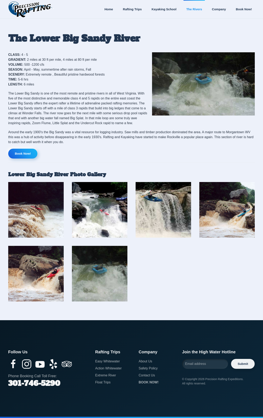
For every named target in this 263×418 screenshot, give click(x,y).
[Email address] (204, 364)
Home (108, 9)
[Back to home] (31, 9)
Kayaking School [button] (164, 9)
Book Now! (244, 9)
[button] (36, 210)
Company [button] (219, 9)
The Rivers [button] (194, 9)
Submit (242, 363)
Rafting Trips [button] (132, 9)
